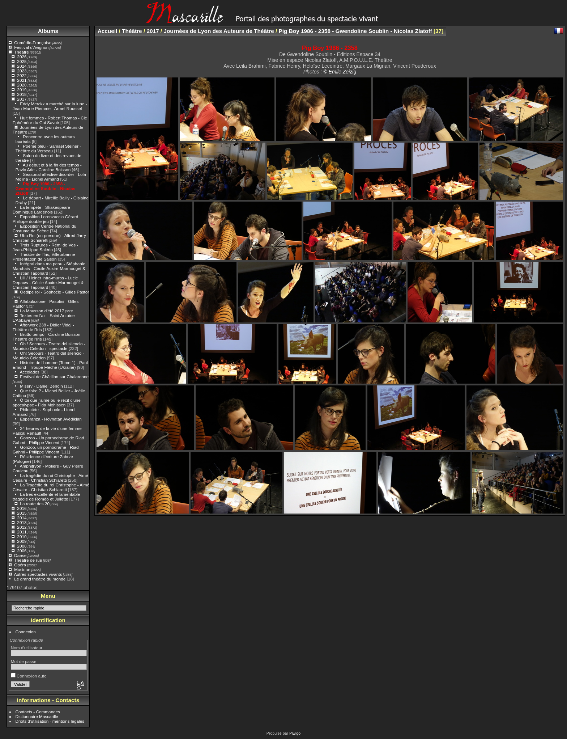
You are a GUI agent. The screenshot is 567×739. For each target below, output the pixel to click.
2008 (21, 546)
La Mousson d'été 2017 (42, 310)
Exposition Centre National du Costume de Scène (44, 228)
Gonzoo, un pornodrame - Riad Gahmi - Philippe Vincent (46, 449)
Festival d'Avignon (31, 47)
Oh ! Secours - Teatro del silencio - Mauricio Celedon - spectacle (49, 346)
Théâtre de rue (28, 560)
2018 (21, 94)
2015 (21, 513)
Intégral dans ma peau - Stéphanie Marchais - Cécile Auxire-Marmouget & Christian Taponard (49, 268)
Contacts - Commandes (38, 711)
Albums (48, 31)
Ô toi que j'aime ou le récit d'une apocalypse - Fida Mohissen (47, 402)
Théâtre (21, 52)
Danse (20, 555)
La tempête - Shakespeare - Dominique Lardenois (43, 209)
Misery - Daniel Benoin (41, 386)
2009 (21, 541)
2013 (21, 522)
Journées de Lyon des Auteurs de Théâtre (218, 31)
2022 (21, 75)
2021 (21, 80)
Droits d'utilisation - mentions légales (50, 721)
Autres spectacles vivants (38, 574)
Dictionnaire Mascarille (37, 716)
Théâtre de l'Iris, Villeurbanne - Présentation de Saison (45, 256)
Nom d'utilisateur (26, 647)
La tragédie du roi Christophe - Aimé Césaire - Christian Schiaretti (50, 477)
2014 (21, 517)
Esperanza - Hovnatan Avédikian (51, 419)
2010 (21, 536)
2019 (21, 89)
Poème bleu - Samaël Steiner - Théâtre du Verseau (48, 148)
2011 (21, 531)
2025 (21, 61)
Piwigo (294, 733)
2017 (21, 99)
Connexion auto (29, 675)
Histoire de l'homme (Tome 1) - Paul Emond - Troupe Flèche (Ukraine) (50, 365)
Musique (22, 569)
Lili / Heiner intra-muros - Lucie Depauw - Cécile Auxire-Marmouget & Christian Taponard (48, 282)
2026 (21, 56)
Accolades (29, 372)
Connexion (26, 631)
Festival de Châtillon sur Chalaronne (54, 376)
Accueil (108, 31)
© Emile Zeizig (339, 72)
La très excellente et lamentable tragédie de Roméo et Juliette (46, 496)
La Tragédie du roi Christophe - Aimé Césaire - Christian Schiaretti (51, 487)
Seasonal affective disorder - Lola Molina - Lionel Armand (51, 176)
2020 (21, 85)
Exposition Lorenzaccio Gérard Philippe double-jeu (45, 219)
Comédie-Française (32, 42)
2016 (21, 508)
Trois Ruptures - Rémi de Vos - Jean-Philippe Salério (45, 247)
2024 (21, 66)
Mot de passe (24, 661)
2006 (21, 550)
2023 (21, 70)
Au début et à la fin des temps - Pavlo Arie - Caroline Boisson (49, 167)
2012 (21, 527)
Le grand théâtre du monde (39, 579)
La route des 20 (35, 503)
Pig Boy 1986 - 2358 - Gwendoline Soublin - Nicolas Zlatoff (45, 188)
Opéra (20, 564)
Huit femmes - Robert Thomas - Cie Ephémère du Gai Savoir (50, 120)
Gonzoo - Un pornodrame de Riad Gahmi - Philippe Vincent (48, 440)
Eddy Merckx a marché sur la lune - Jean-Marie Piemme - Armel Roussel (50, 106)
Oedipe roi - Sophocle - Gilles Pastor (54, 292)
